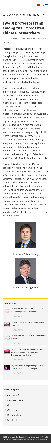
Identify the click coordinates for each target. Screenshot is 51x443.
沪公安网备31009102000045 (37, 440)
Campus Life (13, 395)
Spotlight (12, 419)
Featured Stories (15, 400)
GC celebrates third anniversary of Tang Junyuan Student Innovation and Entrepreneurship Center (27, 352)
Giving (10, 405)
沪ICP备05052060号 (19, 440)
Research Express (16, 415)
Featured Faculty (20, 38)
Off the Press (32, 38)
